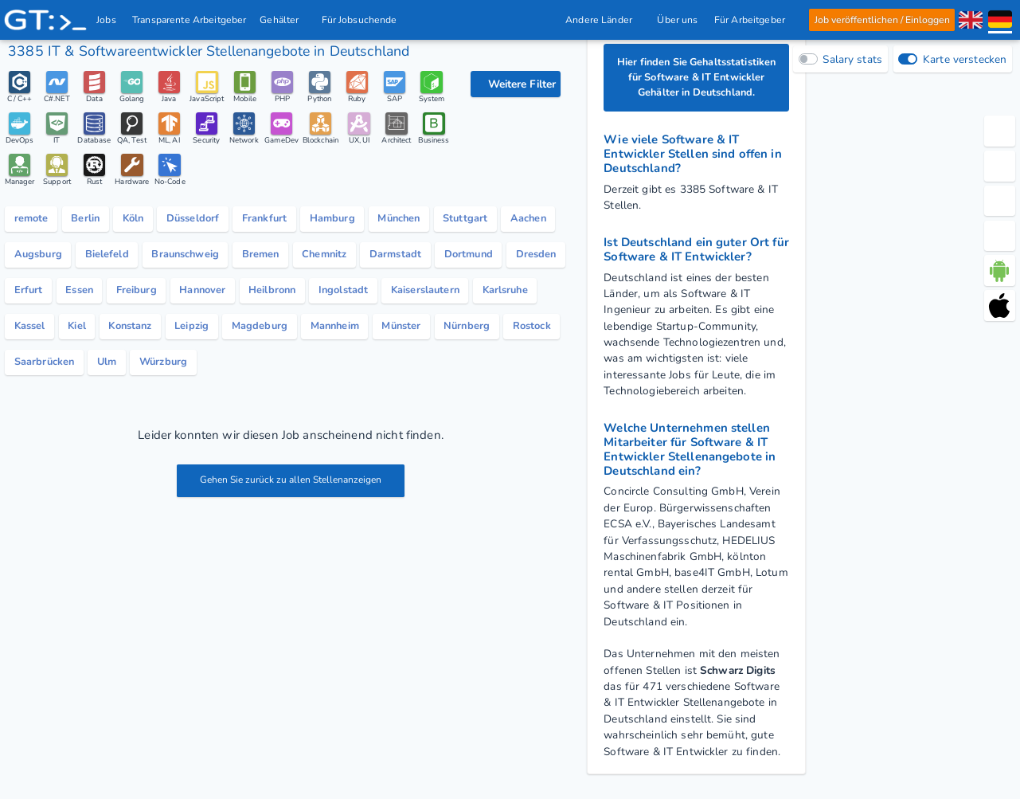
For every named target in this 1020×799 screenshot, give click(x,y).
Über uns (677, 20)
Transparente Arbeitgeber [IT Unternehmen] (190, 20)
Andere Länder (603, 20)
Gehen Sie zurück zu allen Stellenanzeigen (291, 489)
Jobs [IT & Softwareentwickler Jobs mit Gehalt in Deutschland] (107, 20)
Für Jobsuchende (364, 20)
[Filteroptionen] (516, 84)
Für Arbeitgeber (753, 20)
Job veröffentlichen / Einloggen (881, 20)
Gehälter (284, 20)
